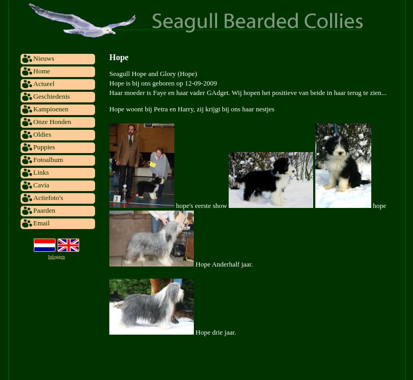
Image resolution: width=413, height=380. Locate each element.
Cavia (41, 185)
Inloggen (56, 256)
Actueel (43, 84)
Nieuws (43, 58)
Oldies (42, 134)
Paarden (44, 210)
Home (41, 71)
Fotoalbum (48, 160)
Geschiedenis (51, 96)
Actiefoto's (48, 198)
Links (41, 172)
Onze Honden (52, 122)
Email (41, 223)
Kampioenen (50, 109)
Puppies (44, 147)
